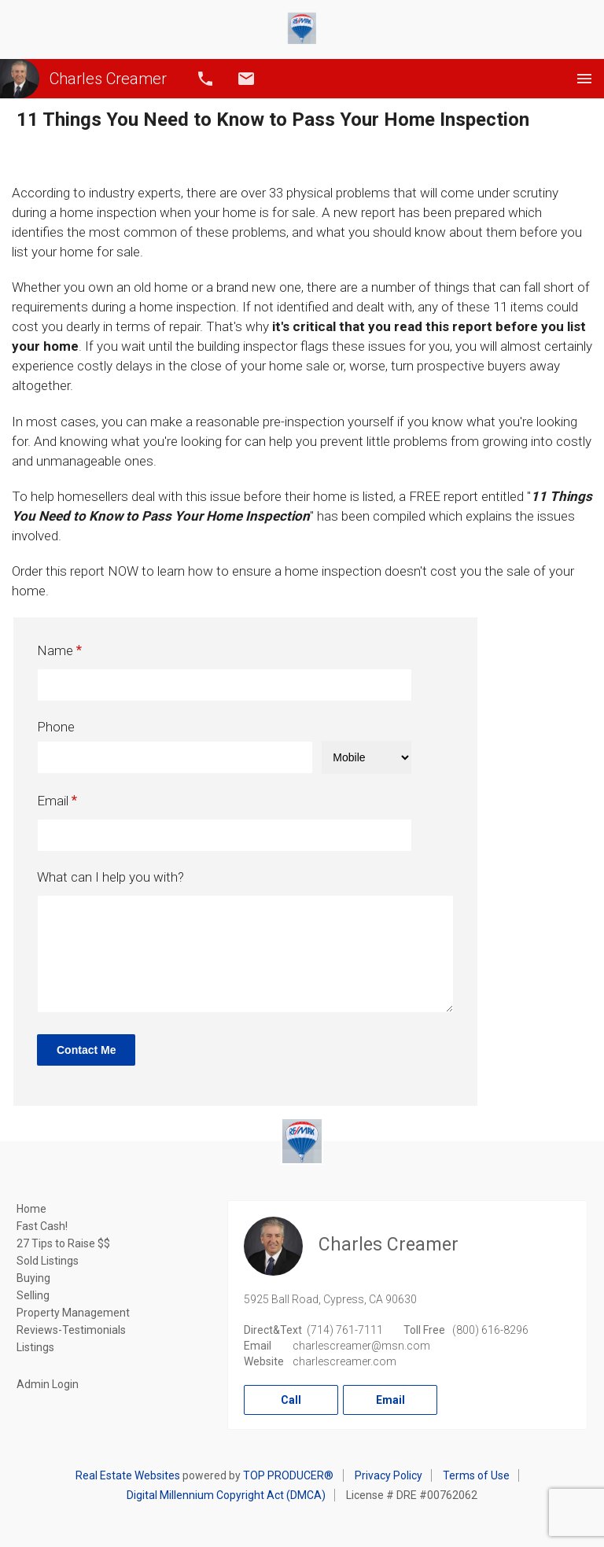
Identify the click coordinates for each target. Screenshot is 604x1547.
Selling (33, 1295)
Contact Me (86, 1050)
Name (55, 650)
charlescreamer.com (344, 1361)
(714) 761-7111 (345, 1330)
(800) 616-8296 (490, 1330)
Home (31, 1209)
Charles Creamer (83, 78)
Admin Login (48, 1384)
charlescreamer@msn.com (361, 1345)
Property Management (73, 1312)
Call (205, 78)
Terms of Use (476, 1475)
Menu (584, 78)
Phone (56, 727)
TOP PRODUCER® (288, 1475)
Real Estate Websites (128, 1475)
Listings (35, 1347)
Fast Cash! (42, 1226)
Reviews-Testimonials (71, 1330)
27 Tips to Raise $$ (63, 1243)
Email (246, 78)
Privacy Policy (388, 1475)
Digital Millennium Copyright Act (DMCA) (226, 1495)
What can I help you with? (110, 877)
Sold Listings (48, 1260)
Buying (33, 1278)
